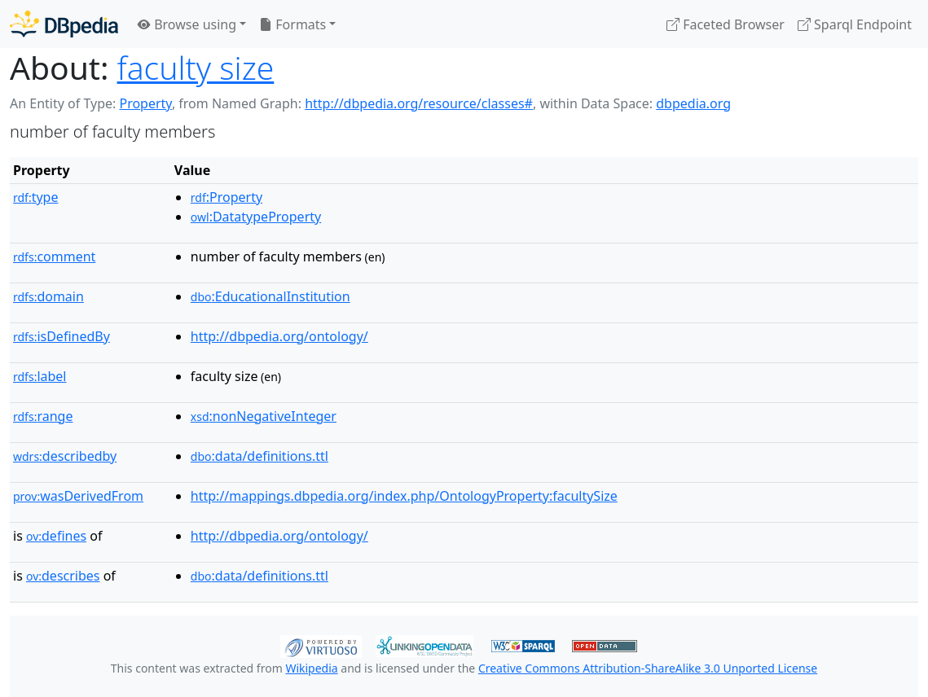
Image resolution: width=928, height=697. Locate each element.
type (36, 197)
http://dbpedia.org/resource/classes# (419, 103)
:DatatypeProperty (256, 217)
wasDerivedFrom (78, 496)
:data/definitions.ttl (259, 456)
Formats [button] (292, 24)
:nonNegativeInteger (263, 416)
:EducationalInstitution (270, 296)
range (43, 416)
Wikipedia (311, 668)
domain (48, 296)
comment (54, 256)
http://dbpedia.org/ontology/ (279, 336)
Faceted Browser (725, 24)
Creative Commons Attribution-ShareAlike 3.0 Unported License (647, 668)
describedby (65, 456)
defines (56, 536)
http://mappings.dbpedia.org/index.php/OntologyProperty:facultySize (404, 496)
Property (145, 103)
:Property (226, 197)
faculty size (196, 67)
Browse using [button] (187, 24)
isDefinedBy (61, 336)
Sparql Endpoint (855, 24)
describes (63, 576)
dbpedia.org (693, 103)
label (40, 376)
